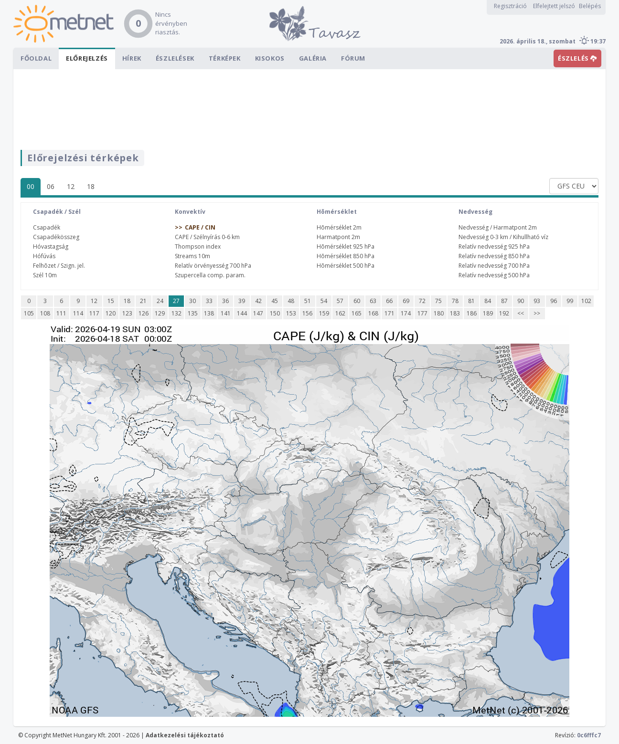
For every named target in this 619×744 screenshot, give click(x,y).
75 (438, 301)
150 (275, 313)
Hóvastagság (50, 246)
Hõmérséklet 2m (339, 227)
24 (160, 301)
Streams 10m (192, 256)
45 (274, 301)
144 (242, 313)
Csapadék (46, 227)
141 (226, 313)
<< (520, 313)
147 (258, 313)
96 (553, 301)
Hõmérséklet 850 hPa (345, 256)
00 (30, 186)
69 (406, 301)
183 (455, 313)
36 (225, 301)
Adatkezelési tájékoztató (185, 735)
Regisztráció (510, 6)
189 (488, 313)
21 (143, 301)
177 (422, 313)
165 (357, 313)
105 (29, 313)
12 (71, 186)
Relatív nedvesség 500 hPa (494, 275)
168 (373, 313)
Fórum (353, 58)
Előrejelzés (87, 58)
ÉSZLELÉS (577, 58)
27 (176, 301)
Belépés (590, 6)
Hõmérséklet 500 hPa (345, 266)
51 (307, 301)
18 (91, 186)
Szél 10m (45, 275)
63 (373, 301)
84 (487, 301)
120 (111, 313)
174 (406, 313)
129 (160, 313)
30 (192, 301)
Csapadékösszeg (56, 237)
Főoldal (36, 58)
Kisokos (270, 58)
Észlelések (175, 58)
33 (209, 301)
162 (340, 313)
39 (241, 301)
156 (307, 313)
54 (323, 301)
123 (127, 313)
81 (471, 301)
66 (389, 301)
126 (144, 313)
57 (340, 301)
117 (94, 313)
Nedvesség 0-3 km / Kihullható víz (503, 237)
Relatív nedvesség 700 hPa (494, 266)
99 (569, 301)
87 (504, 301)
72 (422, 301)
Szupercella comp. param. (210, 275)
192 (504, 313)
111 (61, 313)
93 (537, 301)
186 (472, 313)
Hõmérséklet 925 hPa (345, 246)
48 (291, 301)
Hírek (131, 58)
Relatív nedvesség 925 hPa (494, 246)
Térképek (225, 58)
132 (176, 313)
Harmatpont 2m (338, 237)
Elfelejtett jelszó (554, 6)
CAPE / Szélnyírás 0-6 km (207, 237)
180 (439, 313)
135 (193, 313)
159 (324, 313)
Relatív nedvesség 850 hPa (494, 256)
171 (389, 313)
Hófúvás (44, 256)
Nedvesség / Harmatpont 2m (498, 227)
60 (356, 301)
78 (455, 301)
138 (209, 313)
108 (45, 313)
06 (50, 186)
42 (258, 301)
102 (586, 301)
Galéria (313, 58)
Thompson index (198, 246)
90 (520, 301)
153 (291, 313)
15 (110, 301)
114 (78, 313)
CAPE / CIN (200, 227)
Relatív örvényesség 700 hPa (213, 266)
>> (537, 313)
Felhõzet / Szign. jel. (59, 266)
